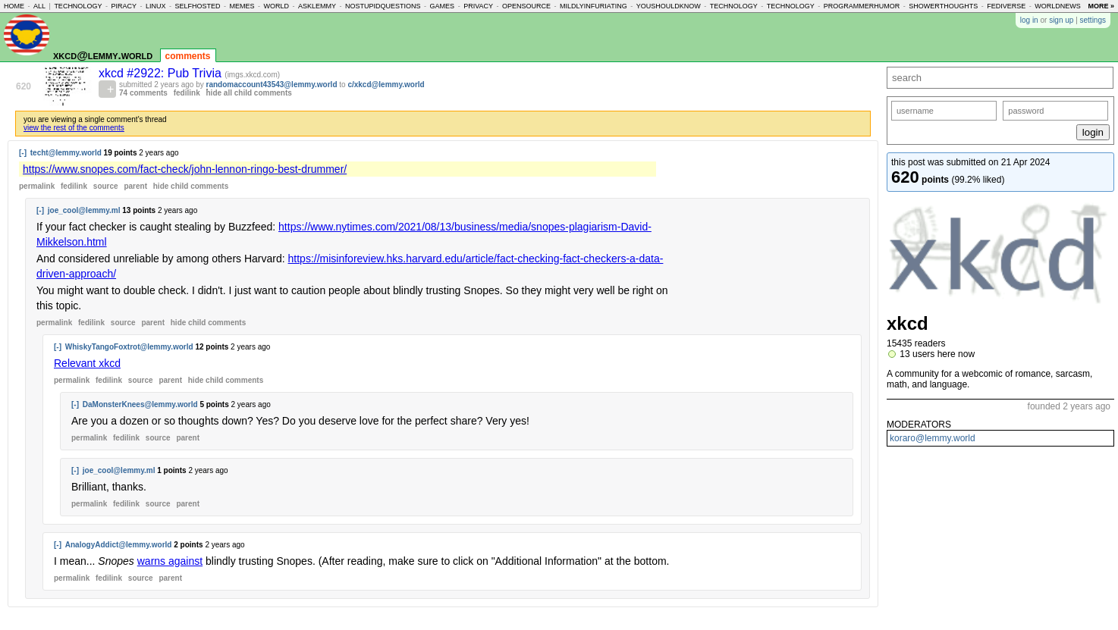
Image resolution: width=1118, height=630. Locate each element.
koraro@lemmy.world (932, 438)
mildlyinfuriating (593, 6)
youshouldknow (668, 6)
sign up (1061, 20)
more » (1101, 6)
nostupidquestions (383, 6)
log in (1029, 20)
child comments (190, 186)
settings (1093, 20)
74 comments (143, 93)
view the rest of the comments (74, 128)
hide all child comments (249, 93)
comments (188, 56)
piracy (124, 6)
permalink (37, 186)
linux (156, 6)
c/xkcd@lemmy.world (385, 84)
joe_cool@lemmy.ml (84, 210)
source (105, 186)
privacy (478, 6)
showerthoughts (943, 6)
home (14, 6)
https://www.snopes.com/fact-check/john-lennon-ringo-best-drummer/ (185, 169)
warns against (170, 561)
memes (242, 6)
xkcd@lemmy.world (102, 55)
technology (78, 6)
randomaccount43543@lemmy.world (272, 84)
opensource (526, 6)
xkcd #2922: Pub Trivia (162, 73)
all (39, 6)
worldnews (1058, 6)
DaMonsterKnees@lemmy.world (140, 404)
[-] (23, 153)
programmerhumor (862, 6)
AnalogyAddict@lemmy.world (118, 545)
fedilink (187, 93)
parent (135, 186)
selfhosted (197, 6)
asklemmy (317, 6)
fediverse (1006, 6)
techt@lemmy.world (66, 153)
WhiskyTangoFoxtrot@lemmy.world (129, 347)
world (277, 6)
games (442, 6)
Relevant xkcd (87, 363)
